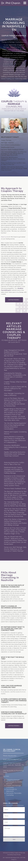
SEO (18, 857)
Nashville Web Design (10, 857)
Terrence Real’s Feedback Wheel (15, 488)
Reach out (4, 237)
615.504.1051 (12, 756)
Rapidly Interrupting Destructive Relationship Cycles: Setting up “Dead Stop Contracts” (14, 454)
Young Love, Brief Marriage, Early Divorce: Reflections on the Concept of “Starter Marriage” (15, 549)
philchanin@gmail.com (14, 759)
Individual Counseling (8, 852)
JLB (3, 857)
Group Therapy (17, 854)
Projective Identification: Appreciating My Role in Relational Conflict (15, 447)
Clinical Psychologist (13, 780)
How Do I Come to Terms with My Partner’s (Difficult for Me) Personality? (15, 388)
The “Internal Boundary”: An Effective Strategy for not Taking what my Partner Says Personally (15, 504)
